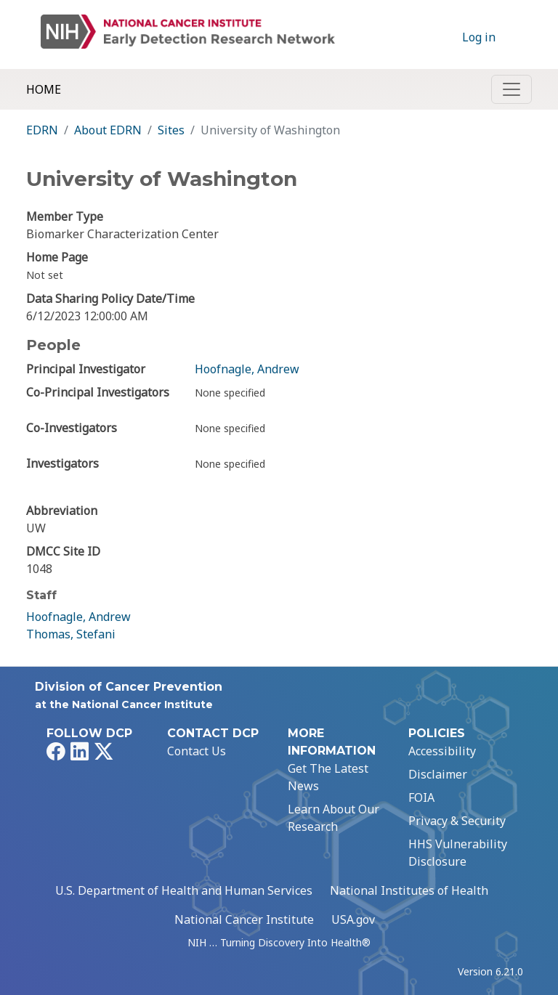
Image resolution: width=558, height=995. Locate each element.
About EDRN (108, 130)
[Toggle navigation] (511, 89)
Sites (171, 130)
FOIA (421, 797)
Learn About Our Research (333, 817)
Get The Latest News (328, 777)
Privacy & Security (457, 821)
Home (43, 89)
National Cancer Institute (244, 919)
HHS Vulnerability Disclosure (457, 852)
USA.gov (353, 919)
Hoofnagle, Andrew (247, 369)
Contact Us (196, 751)
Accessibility (442, 751)
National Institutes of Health (409, 890)
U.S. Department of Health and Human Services (183, 890)
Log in (479, 37)
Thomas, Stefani (71, 634)
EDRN (42, 130)
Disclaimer (437, 774)
